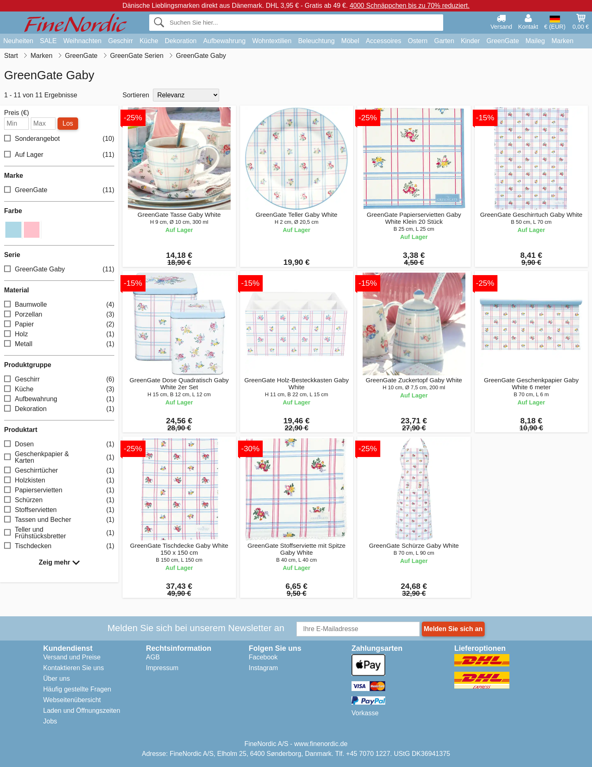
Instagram (263, 667)
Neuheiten (18, 40)
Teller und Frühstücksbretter (59, 533)
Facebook (263, 657)
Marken (562, 40)
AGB (153, 657)
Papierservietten (59, 490)
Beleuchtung (316, 40)
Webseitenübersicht (72, 699)
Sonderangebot (59, 139)
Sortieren (136, 95)
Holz (59, 334)
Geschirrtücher (59, 471)
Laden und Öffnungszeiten (81, 710)
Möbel (350, 40)
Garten (444, 40)
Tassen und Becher (59, 520)
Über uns (56, 678)
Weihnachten (82, 40)
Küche (148, 40)
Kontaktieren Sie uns (73, 667)
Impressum (162, 667)
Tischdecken (59, 546)
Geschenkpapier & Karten (59, 457)
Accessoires (383, 40)
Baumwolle (59, 305)
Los (67, 123)
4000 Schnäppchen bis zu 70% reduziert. (409, 5)
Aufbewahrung (224, 40)
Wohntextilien (271, 40)
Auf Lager (59, 155)
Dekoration (181, 40)
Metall (59, 344)
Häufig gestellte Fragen (77, 689)
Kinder (470, 40)
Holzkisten (59, 481)
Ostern (418, 40)
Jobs (50, 721)
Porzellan (59, 315)
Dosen (59, 444)
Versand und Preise (72, 657)
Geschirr (120, 40)
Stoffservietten (59, 510)
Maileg (535, 40)
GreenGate (502, 40)
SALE (48, 40)
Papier (59, 324)
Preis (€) (16, 113)
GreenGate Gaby (59, 269)
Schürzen (59, 500)
